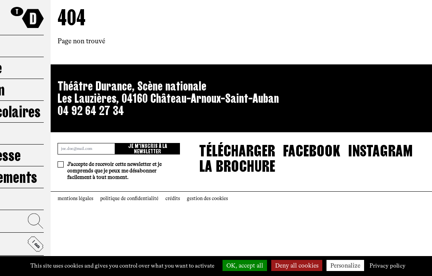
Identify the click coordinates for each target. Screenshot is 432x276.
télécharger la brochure (237, 158)
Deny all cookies (296, 265)
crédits (172, 198)
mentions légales (75, 198)
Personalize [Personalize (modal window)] (345, 265)
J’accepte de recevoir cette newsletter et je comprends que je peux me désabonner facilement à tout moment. (114, 171)
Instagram (380, 150)
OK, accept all (244, 265)
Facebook (311, 150)
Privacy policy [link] (387, 265)
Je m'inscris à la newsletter (147, 148)
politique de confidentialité (129, 198)
